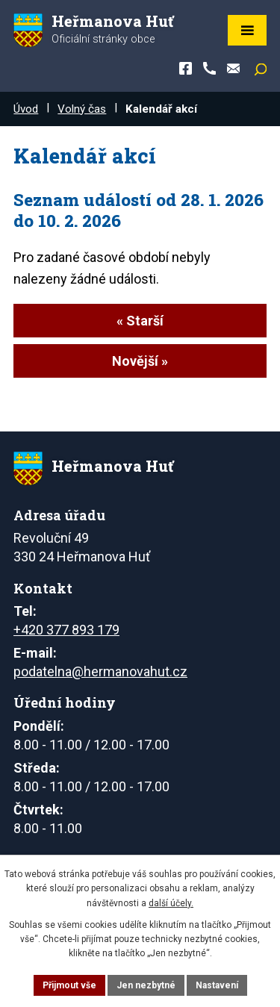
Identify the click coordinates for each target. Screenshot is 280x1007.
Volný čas (81, 109)
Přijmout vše (69, 985)
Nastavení (217, 985)
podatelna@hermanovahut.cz (100, 671)
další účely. (171, 903)
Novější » (140, 361)
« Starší (140, 320)
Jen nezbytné (145, 985)
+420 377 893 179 (66, 629)
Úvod (25, 109)
